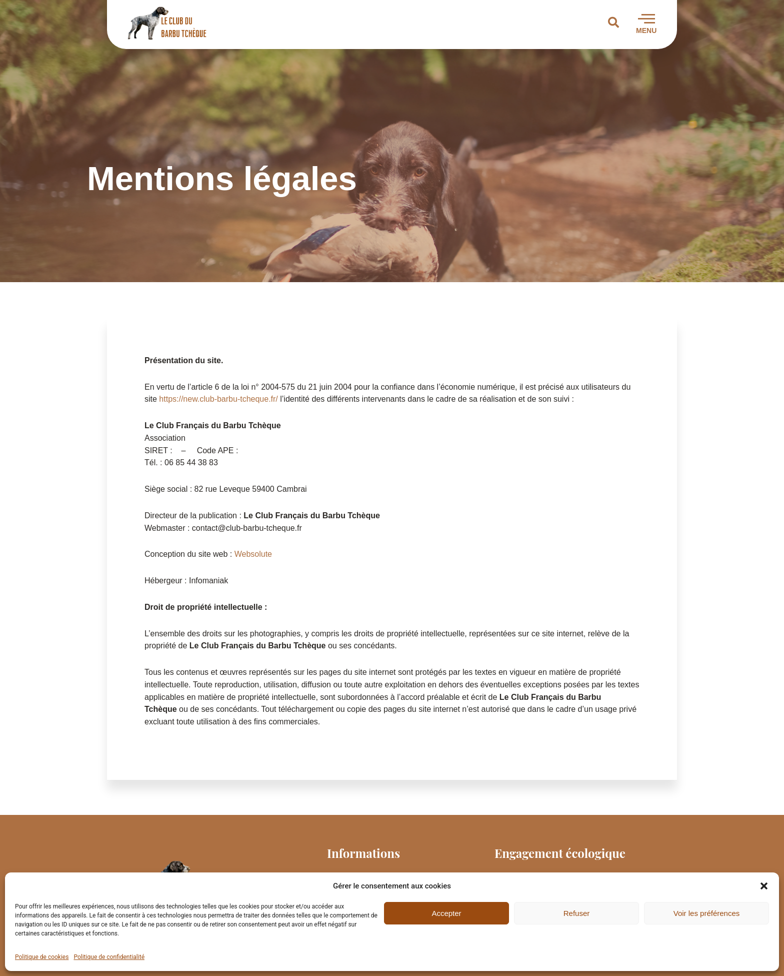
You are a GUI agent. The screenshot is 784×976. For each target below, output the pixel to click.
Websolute (253, 554)
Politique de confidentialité (109, 956)
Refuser (577, 913)
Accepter (446, 913)
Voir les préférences (707, 913)
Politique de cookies (41, 956)
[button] (764, 886)
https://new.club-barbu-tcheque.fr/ (218, 399)
